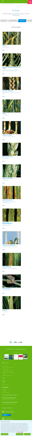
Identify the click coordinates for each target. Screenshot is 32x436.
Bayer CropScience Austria (8, 370)
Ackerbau (5, 389)
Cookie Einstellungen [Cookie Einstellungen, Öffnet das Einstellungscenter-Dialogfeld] (4, 434)
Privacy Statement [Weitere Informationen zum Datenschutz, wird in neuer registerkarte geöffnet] (20, 432)
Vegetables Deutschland (8, 375)
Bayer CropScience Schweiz (8, 372)
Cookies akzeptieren (19, 434)
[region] (16, 428)
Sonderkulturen (6, 392)
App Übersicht (16, 352)
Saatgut (4, 390)
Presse (4, 374)
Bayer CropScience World (8, 367)
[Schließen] (30, 422)
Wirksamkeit (22, 20)
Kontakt (5, 414)
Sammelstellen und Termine (8, 399)
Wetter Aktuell (6, 384)
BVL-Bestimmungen (13, 20)
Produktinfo (3, 20)
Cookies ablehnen (27, 434)
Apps (4, 383)
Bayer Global (5, 366)
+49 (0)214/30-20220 (10, 419)
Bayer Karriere (6, 369)
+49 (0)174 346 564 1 (10, 412)
